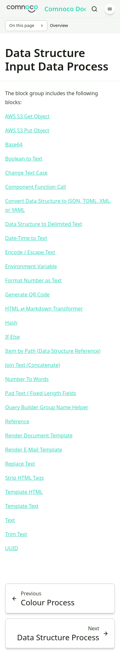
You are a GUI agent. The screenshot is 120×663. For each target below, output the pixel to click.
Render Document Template (39, 435)
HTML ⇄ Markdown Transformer (44, 308)
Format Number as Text (33, 280)
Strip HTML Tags (24, 477)
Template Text (21, 506)
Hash (11, 322)
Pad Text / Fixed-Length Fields (40, 393)
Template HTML (24, 491)
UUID (11, 548)
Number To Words (27, 379)
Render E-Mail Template (33, 449)
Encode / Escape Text (30, 252)
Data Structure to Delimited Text (43, 224)
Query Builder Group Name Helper (46, 407)
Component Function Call (35, 186)
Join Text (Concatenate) (32, 365)
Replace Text (20, 463)
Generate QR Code (27, 294)
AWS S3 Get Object (27, 116)
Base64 (13, 144)
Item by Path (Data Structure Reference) (52, 350)
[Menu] (110, 9)
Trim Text (16, 534)
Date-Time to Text (26, 238)
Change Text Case (26, 172)
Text (10, 520)
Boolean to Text (23, 158)
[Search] (94, 9)
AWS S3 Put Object (27, 130)
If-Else (12, 336)
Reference (17, 421)
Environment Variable (31, 266)
